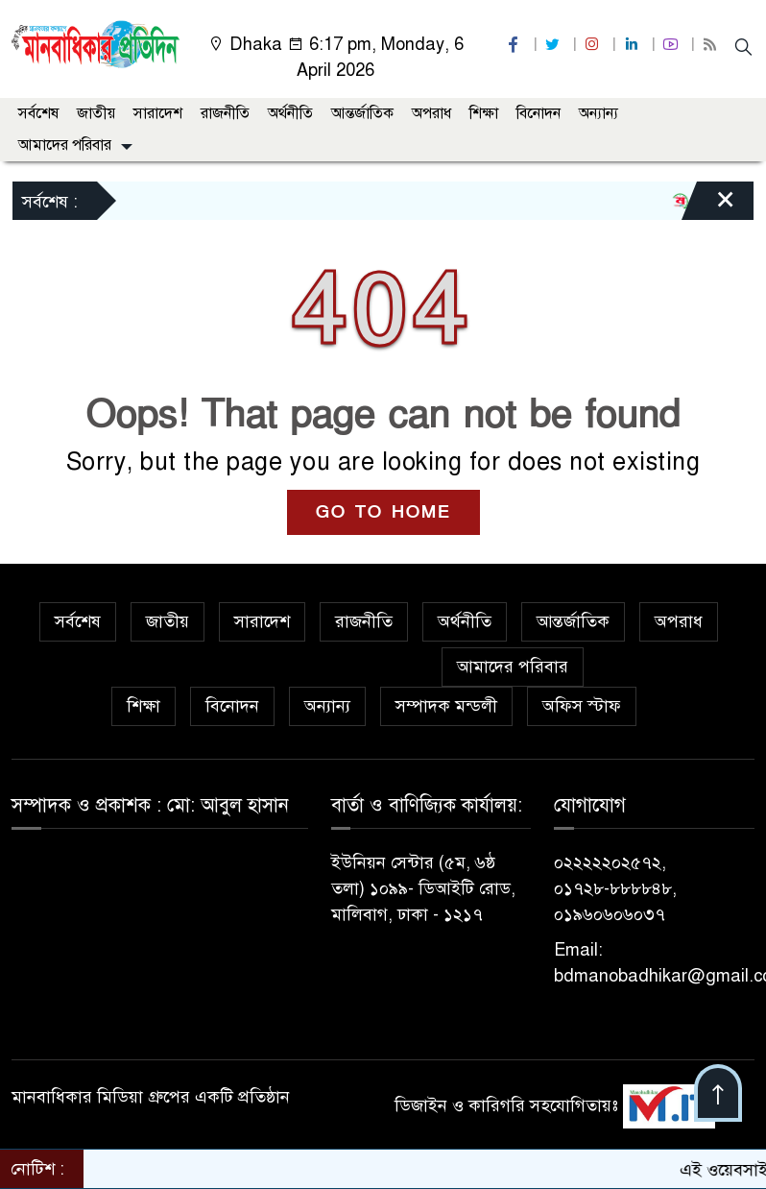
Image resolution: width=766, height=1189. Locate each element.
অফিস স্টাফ (581, 705)
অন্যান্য (598, 113)
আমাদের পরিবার (64, 145)
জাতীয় (96, 113)
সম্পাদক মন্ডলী (446, 705)
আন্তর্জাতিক (362, 113)
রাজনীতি (225, 113)
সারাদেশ (157, 113)
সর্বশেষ (38, 113)
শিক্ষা (483, 113)
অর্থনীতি (290, 113)
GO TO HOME (383, 512)
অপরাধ (431, 113)
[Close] (708, 205)
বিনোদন (538, 113)
